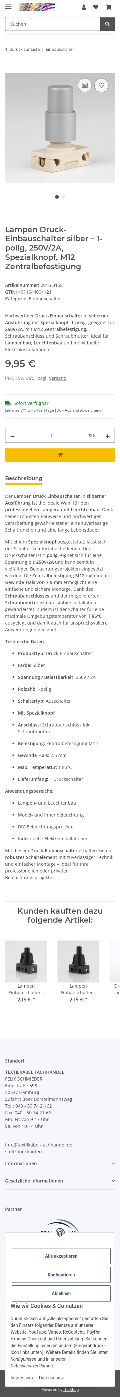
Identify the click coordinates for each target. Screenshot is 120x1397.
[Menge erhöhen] (107, 436)
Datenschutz (51, 1377)
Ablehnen (61, 1293)
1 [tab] (57, 197)
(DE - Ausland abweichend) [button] (79, 410)
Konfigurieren (61, 1274)
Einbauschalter (45, 299)
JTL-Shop (71, 1389)
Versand (58, 378)
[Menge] (51, 436)
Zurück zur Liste (25, 49)
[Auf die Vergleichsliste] (85, 85)
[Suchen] (107, 24)
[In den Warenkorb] (10, 69)
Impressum (22, 1377)
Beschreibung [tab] (23, 478)
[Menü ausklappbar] (8, 4)
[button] (84, 7)
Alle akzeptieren (61, 1256)
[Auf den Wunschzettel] (101, 85)
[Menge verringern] (12, 436)
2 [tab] (63, 197)
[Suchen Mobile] (52, 24)
